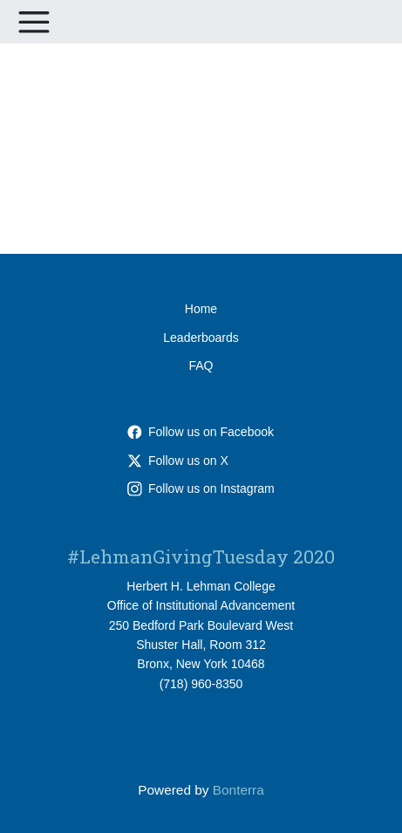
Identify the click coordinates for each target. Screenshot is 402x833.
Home (201, 309)
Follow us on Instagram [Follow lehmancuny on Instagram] (201, 488)
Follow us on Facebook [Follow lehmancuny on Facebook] (200, 432)
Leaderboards (200, 338)
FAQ (200, 365)
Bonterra (238, 789)
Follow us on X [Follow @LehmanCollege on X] (177, 461)
